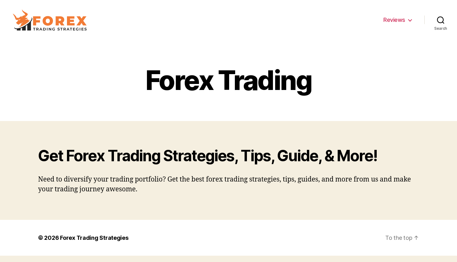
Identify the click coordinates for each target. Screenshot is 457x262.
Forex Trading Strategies (94, 244)
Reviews (394, 23)
